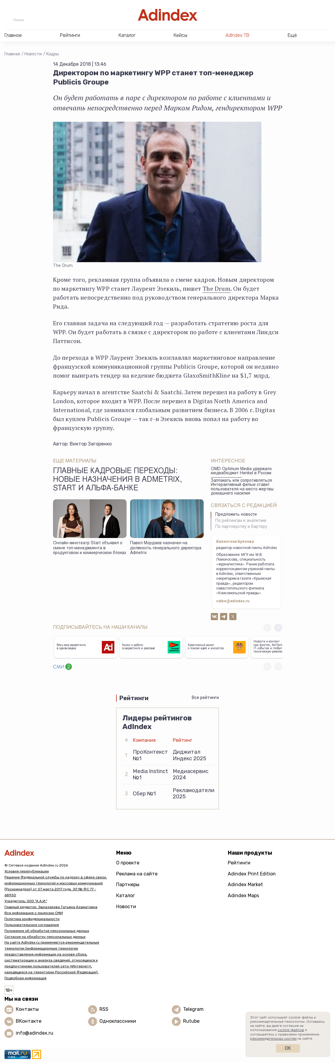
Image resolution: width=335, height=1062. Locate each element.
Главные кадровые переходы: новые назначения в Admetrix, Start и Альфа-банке (117, 480)
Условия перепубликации (26, 871)
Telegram (193, 1009)
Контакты (27, 1009)
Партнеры (127, 884)
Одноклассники (117, 1021)
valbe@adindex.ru (233, 601)
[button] (278, 628)
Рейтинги (239, 863)
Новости (33, 54)
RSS (103, 1009)
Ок (288, 1048)
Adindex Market (245, 884)
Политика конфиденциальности (32, 919)
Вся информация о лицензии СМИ (33, 913)
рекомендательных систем (273, 1038)
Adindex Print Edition (252, 874)
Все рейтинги (205, 697)
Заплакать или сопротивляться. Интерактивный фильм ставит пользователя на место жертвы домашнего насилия (242, 487)
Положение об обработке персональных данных (46, 931)
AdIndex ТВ (237, 35)
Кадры (52, 54)
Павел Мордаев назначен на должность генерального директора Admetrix (165, 548)
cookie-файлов (291, 1030)
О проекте (127, 863)
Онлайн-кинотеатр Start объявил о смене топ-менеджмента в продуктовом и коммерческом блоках (89, 548)
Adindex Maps (243, 895)
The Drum (216, 288)
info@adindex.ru (34, 1033)
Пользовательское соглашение (31, 925)
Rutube (191, 1021)
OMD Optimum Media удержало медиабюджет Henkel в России (241, 471)
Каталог (125, 895)
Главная (12, 54)
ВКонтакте (28, 1021)
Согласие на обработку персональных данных (44, 937)
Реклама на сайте (137, 874)
